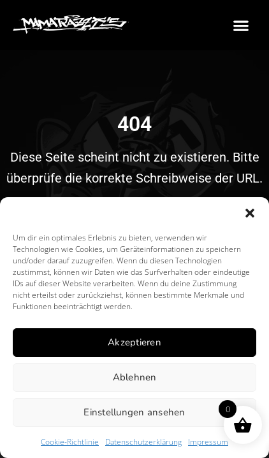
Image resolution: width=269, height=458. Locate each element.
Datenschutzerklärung (143, 441)
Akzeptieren (134, 342)
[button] (250, 213)
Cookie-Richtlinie (70, 441)
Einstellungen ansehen (134, 412)
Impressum (208, 441)
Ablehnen (135, 377)
